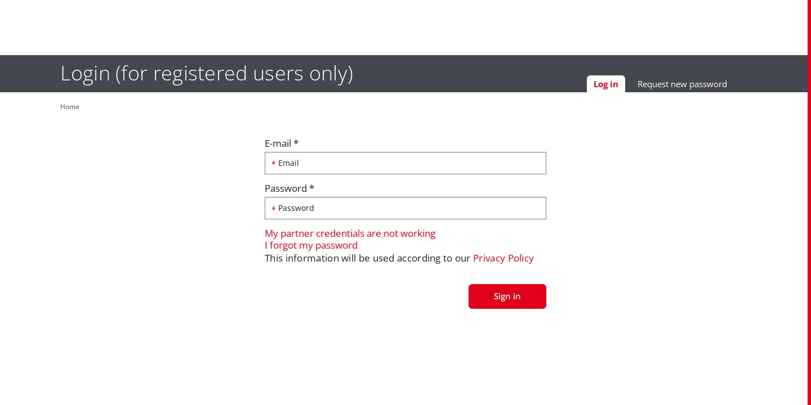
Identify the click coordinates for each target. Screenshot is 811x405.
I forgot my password (311, 247)
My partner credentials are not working (350, 236)
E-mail (281, 145)
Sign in (507, 298)
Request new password (706, 86)
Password (289, 190)
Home (46, 106)
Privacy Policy (503, 260)
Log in (633, 87)
